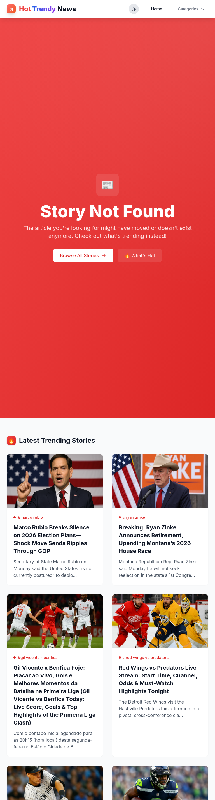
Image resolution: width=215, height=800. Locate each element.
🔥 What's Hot (140, 255)
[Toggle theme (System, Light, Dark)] (134, 9)
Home (156, 8)
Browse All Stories (83, 255)
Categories (191, 8)
